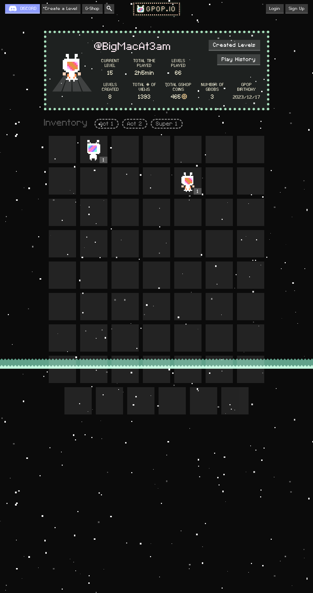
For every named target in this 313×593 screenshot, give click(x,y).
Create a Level (61, 8)
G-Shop (92, 8)
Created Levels (234, 45)
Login (274, 8)
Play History (239, 59)
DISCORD (28, 8)
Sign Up (296, 8)
